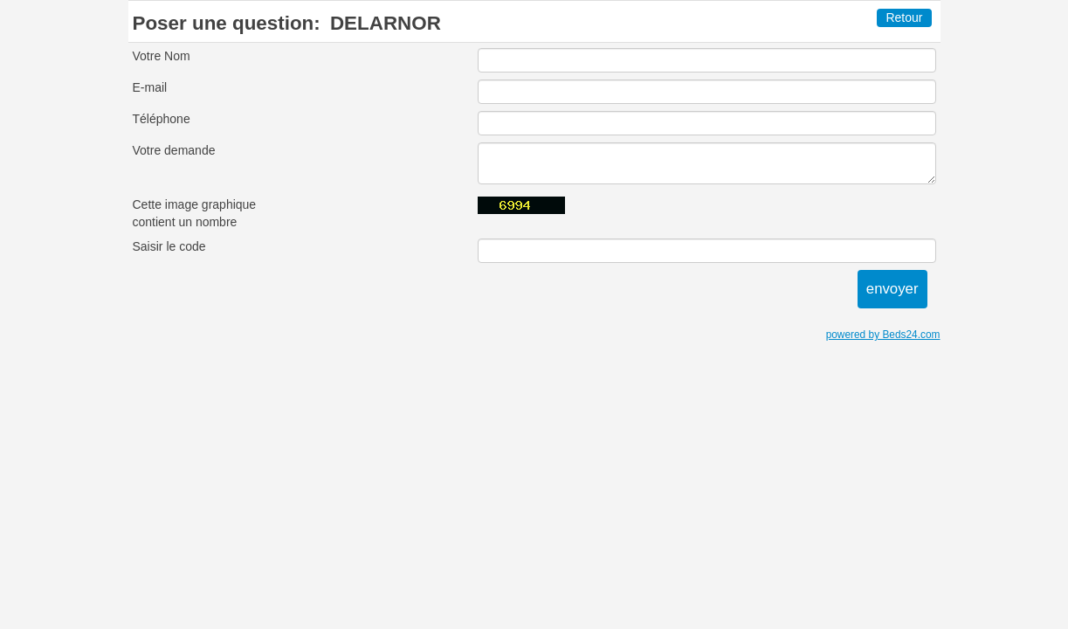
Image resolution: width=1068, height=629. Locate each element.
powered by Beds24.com (883, 334)
